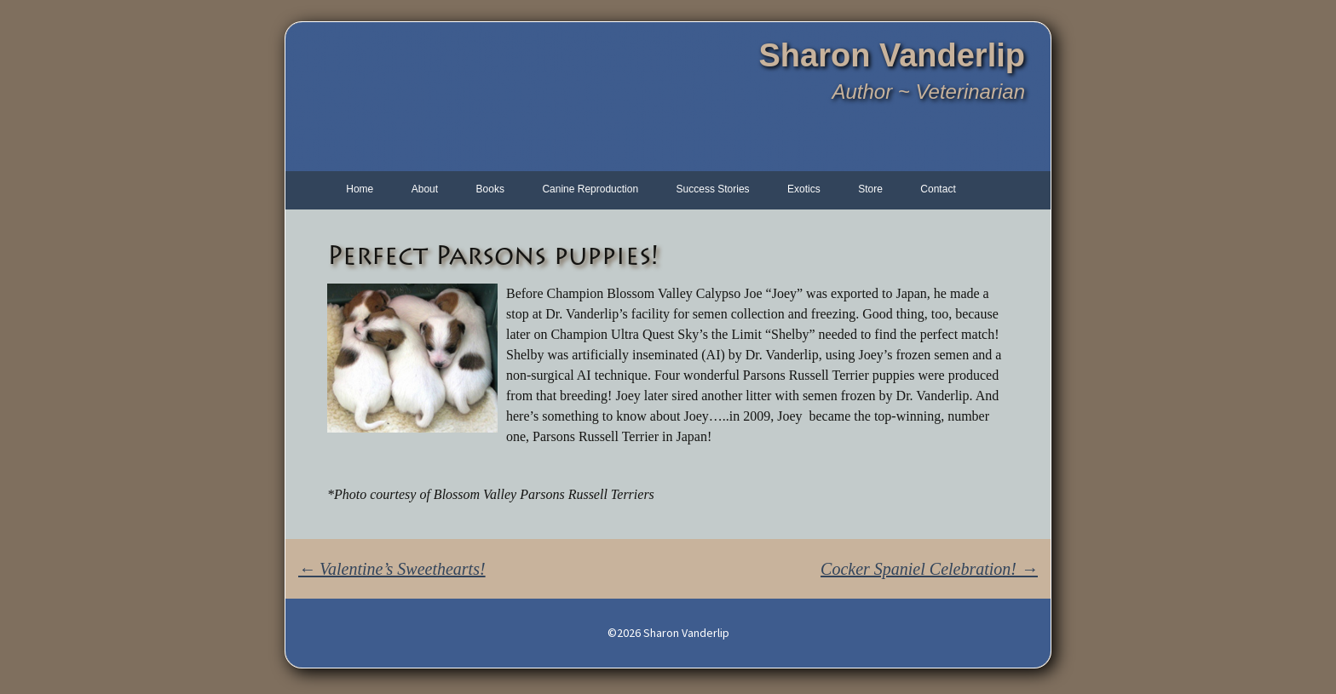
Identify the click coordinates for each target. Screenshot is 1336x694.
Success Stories (713, 189)
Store (870, 189)
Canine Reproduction (590, 189)
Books (490, 189)
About (425, 189)
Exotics (804, 189)
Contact (937, 189)
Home (359, 189)
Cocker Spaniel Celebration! (929, 568)
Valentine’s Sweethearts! (392, 568)
